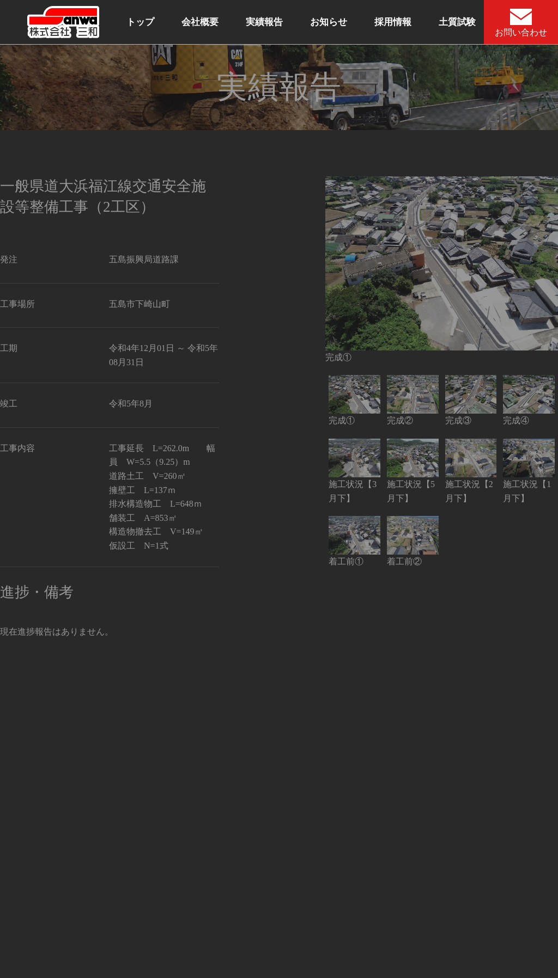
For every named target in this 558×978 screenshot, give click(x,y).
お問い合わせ (521, 23)
